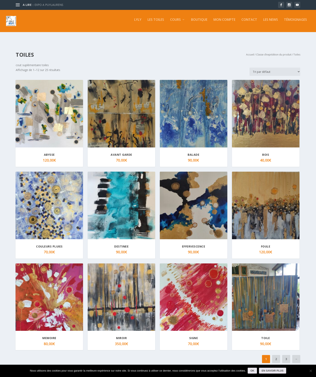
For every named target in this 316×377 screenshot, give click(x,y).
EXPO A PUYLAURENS (48, 5)
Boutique (199, 23)
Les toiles (156, 23)
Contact (249, 23)
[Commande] (274, 68)
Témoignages (295, 23)
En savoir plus (273, 370)
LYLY (137, 23)
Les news (270, 23)
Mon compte (224, 23)
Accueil (250, 51)
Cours (175, 23)
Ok (252, 370)
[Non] (310, 371)
